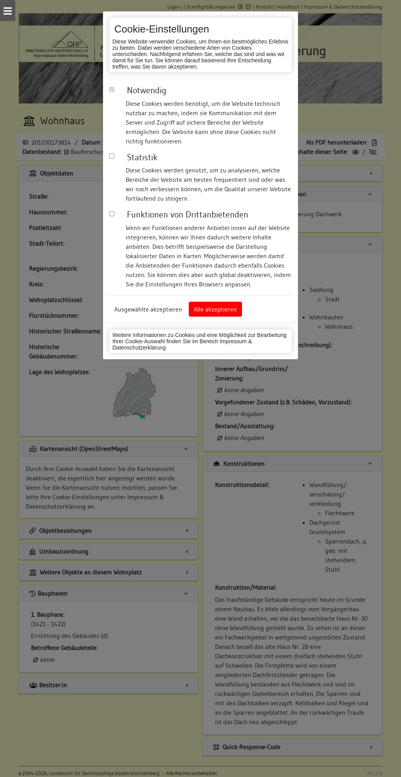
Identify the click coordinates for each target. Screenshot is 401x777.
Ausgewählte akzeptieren (148, 309)
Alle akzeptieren (215, 309)
